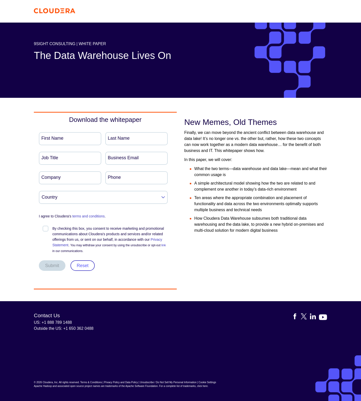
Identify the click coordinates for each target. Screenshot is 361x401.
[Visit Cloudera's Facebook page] (296, 317)
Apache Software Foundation (141, 386)
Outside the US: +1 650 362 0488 (64, 328)
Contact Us (47, 315)
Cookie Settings (207, 382)
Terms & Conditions (91, 382)
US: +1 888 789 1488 (53, 322)
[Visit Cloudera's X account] (305, 317)
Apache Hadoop (43, 386)
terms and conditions (88, 216)
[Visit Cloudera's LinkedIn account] (314, 317)
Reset (82, 265)
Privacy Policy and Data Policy (121, 382)
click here (202, 386)
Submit (52, 265)
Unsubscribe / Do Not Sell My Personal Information (168, 382)
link (163, 245)
